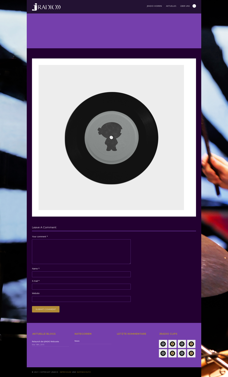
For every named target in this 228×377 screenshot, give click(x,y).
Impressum (65, 372)
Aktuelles (171, 6)
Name (36, 268)
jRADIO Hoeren (154, 6)
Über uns (185, 6)
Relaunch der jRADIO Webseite (45, 341)
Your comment (40, 236)
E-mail (36, 281)
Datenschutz (84, 372)
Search (194, 6)
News (77, 341)
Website (36, 293)
